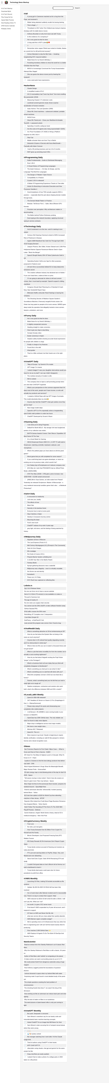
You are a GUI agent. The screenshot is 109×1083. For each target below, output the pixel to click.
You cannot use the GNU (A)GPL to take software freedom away (44, 606)
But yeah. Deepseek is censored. (37, 1013)
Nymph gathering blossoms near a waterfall (41, 565)
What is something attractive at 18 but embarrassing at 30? (46, 631)
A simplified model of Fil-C (35, 91)
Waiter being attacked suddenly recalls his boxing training (45, 22)
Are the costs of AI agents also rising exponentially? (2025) (46, 129)
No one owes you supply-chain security (36, 603)
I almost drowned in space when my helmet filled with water (43, 973)
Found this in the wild (34, 347)
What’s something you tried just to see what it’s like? (44, 669)
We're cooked (31, 379)
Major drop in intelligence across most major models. (44, 723)
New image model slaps (35, 408)
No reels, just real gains (34, 827)
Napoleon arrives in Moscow (36, 539)
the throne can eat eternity (35, 571)
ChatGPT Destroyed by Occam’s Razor (39, 416)
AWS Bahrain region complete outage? (39, 919)
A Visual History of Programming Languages (41, 166)
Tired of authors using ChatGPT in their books (42, 1042)
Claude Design (32, 88)
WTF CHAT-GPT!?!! (33, 1045)
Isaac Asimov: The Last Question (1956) (40, 108)
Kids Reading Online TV (8, 23)
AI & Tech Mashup (6, 8)
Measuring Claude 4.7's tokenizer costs (39, 100)
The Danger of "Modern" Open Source (39, 175)
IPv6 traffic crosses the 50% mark (35, 611)
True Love (30, 824)
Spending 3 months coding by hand (38, 126)
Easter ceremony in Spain (35, 336)
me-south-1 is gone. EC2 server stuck (39, 904)
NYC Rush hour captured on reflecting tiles (41, 580)
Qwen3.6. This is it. (33, 732)
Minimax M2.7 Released (35, 729)
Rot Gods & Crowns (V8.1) (35, 554)
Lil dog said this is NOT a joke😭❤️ (38, 42)
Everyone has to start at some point (38, 511)
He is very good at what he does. (37, 39)
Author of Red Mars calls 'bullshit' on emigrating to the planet (43, 956)
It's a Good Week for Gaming (36, 439)
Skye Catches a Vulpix (34, 514)
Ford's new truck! (32, 522)
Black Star (30, 505)
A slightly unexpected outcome (37, 324)
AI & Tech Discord (6, 14)
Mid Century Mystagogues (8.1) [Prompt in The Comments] (46, 545)
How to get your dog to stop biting (38, 330)
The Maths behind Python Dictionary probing (41, 215)
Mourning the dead (33, 520)
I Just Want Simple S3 (31, 617)
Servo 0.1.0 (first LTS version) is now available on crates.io (43, 594)
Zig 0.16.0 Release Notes (32, 588)
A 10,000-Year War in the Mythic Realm (39, 560)
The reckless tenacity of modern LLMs (39, 376)
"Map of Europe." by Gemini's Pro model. (40, 364)
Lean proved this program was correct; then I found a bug (42, 623)
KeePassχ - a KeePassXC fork (34, 620)
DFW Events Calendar (8, 26)
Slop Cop (30, 137)
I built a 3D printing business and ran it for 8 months (43, 149)
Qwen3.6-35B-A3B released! (36, 697)
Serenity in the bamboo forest (36, 508)
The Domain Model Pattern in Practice (39, 201)
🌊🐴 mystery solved (34, 1034)
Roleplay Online (6, 28)
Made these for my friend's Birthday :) (39, 60)
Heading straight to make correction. (38, 327)
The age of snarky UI (31, 600)
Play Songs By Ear (7, 17)
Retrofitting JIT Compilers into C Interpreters (38, 614)
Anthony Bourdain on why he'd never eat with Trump (44, 34)
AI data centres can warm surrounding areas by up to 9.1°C (43, 959)
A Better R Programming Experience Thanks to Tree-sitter (45, 183)
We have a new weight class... (37, 726)
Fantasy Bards (32, 563)
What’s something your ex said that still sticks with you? (45, 672)
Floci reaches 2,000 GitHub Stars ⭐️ (39, 930)
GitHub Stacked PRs (30, 608)
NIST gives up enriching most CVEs (38, 152)
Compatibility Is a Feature (35, 177)
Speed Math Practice (7, 20)
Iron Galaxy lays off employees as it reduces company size (46, 465)
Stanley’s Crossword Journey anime (38, 517)
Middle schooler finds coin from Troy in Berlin (41, 140)
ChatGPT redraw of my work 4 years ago (40, 525)
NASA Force (31, 117)
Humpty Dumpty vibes (34, 333)
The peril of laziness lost (32, 597)
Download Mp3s (6, 11)
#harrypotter (31, 350)
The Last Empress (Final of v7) (37, 542)
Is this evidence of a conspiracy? (37, 37)
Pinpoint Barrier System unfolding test (39, 557)
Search (77, 8)
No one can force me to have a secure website (39, 591)
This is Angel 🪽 (32, 25)
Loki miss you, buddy (34, 499)
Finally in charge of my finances (37, 344)
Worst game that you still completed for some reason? (44, 456)
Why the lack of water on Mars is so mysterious (39, 999)
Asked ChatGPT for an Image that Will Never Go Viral (44, 1022)
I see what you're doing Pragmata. (38, 425)
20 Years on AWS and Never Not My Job (40, 913)
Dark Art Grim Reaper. (34, 548)
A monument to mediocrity (35, 496)
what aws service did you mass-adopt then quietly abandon (46, 916)
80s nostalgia (31, 551)
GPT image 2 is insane (34, 367)
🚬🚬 (29, 1031)
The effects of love (33, 502)
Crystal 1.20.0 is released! (35, 180)
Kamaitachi (30, 574)
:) (27, 45)
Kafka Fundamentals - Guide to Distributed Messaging (44, 160)
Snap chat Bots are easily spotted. (38, 1054)
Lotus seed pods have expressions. (38, 80)
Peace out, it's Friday (34, 577)
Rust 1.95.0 (31, 163)
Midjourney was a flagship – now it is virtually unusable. (45, 568)
